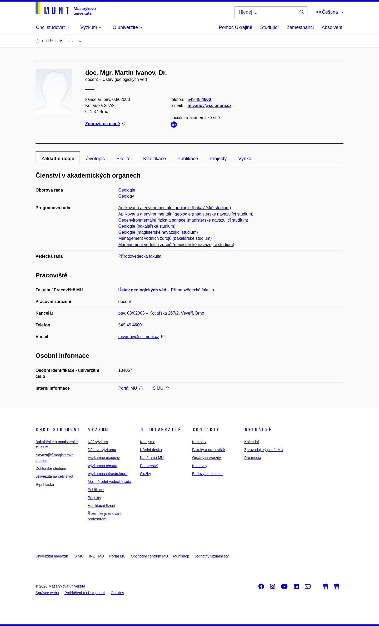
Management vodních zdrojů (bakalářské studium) (165, 238)
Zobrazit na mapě (105, 124)
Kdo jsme (147, 442)
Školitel (124, 158)
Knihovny (199, 466)
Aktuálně (258, 430)
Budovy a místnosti (207, 474)
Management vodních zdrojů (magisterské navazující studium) (176, 244)
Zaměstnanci (300, 27)
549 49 (199, 99)
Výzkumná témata (102, 466)
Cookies (117, 593)
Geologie (126, 190)
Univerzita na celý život (54, 476)
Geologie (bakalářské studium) (147, 226)
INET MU (96, 556)
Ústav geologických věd (142, 290)
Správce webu (47, 593)
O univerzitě (160, 430)
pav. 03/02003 (131, 313)
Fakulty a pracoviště (208, 450)
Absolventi (332, 27)
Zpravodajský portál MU (263, 450)
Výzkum (98, 430)
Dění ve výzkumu (102, 450)
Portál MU (130, 388)
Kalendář (251, 442)
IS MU (160, 388)
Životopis (95, 158)
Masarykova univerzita (66, 586)
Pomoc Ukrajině (235, 27)
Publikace (187, 158)
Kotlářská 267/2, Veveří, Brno (176, 313)
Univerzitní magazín (52, 556)
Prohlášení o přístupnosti (84, 593)
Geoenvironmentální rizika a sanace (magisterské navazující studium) (183, 220)
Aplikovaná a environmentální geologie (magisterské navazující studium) (185, 214)
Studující (269, 27)
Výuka (244, 158)
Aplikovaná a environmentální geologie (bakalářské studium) (174, 208)
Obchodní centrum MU (149, 556)
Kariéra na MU (152, 458)
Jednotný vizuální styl (212, 556)
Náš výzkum (98, 442)
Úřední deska (151, 450)
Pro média (252, 458)
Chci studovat (58, 430)
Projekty (218, 158)
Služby (145, 474)
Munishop (181, 556)
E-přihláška (45, 484)
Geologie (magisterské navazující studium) (158, 232)
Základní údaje (57, 158)
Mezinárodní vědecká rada (109, 482)
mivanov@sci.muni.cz (210, 105)
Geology (126, 196)
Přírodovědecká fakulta (140, 256)
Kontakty (199, 442)
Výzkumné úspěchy (103, 458)
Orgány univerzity (206, 458)
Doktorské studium (51, 468)
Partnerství (149, 466)
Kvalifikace (154, 158)
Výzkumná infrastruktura (107, 474)
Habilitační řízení (101, 505)
